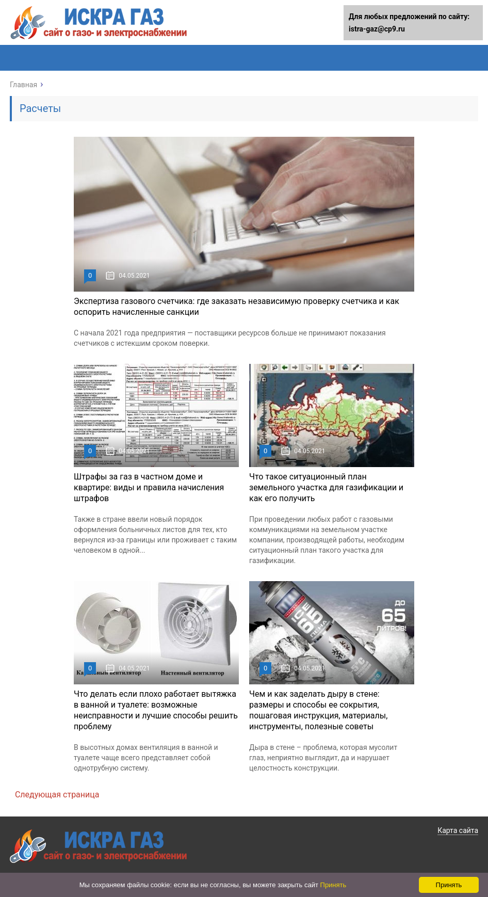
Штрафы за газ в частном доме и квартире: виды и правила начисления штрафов (149, 487)
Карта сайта (457, 830)
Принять (333, 885)
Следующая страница (57, 794)
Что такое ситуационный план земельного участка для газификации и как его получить (326, 487)
